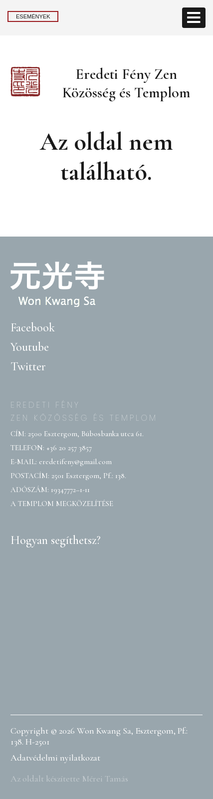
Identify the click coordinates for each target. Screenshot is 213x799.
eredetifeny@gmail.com (75, 461)
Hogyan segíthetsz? (55, 540)
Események (33, 16)
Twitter (28, 366)
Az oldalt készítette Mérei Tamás (69, 778)
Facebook (32, 327)
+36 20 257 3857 (69, 447)
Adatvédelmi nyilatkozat (55, 757)
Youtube (29, 347)
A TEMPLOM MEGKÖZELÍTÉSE (61, 503)
